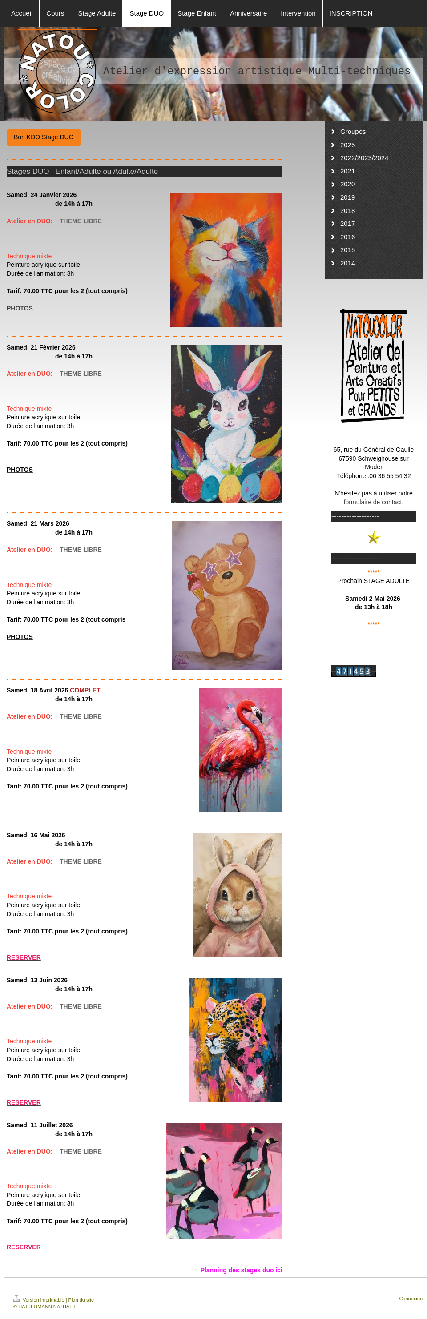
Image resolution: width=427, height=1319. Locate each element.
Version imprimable (39, 1300)
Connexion (411, 1298)
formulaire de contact (373, 502)
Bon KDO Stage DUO (44, 137)
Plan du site (81, 1300)
